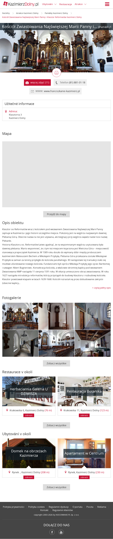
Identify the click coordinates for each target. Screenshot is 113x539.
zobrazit (28, 415)
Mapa (6, 133)
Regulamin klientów (62, 510)
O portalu (77, 506)
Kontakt (44, 510)
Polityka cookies (36, 506)
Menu (107, 4)
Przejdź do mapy (56, 214)
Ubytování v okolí (16, 433)
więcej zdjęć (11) (37, 82)
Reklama (101, 506)
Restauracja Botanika (84, 391)
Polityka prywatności (13, 506)
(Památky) (104, 27)
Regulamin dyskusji (59, 506)
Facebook (52, 532)
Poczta (89, 506)
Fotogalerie (11, 297)
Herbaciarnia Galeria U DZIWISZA (29, 391)
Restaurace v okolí (17, 371)
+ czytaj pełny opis (101, 287)
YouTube (61, 532)
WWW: (55, 91)
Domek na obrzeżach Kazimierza (28, 453)
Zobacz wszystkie (56, 363)
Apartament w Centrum (84, 453)
